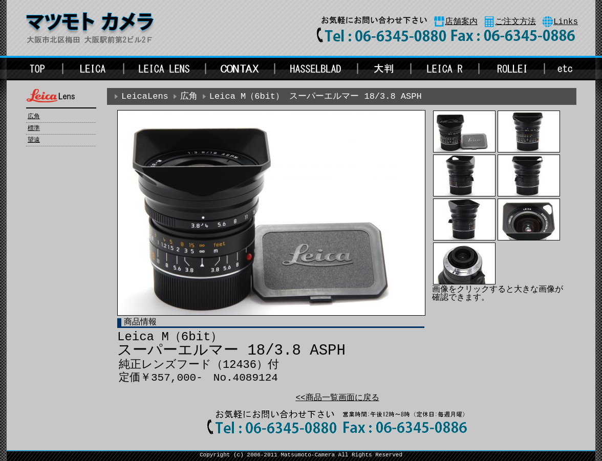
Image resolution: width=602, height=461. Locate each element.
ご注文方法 (515, 22)
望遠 (34, 140)
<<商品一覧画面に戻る (337, 398)
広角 (34, 117)
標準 (34, 128)
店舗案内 (461, 22)
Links (565, 22)
